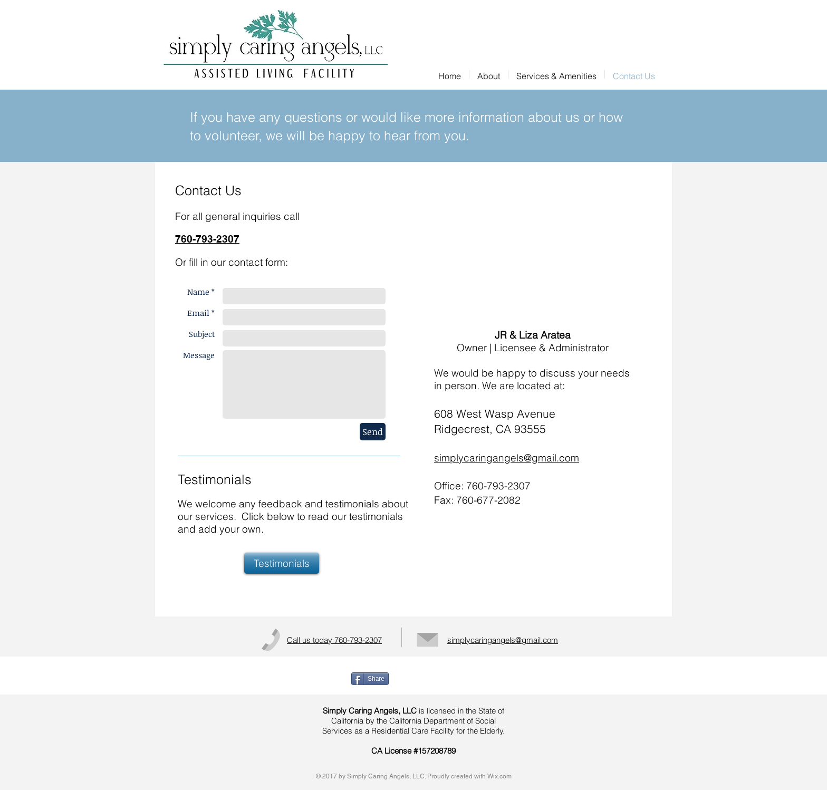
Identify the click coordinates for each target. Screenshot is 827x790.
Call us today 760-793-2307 (334, 640)
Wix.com (499, 776)
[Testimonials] (281, 563)
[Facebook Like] (474, 678)
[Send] (373, 431)
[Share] (370, 678)
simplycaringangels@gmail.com (506, 457)
